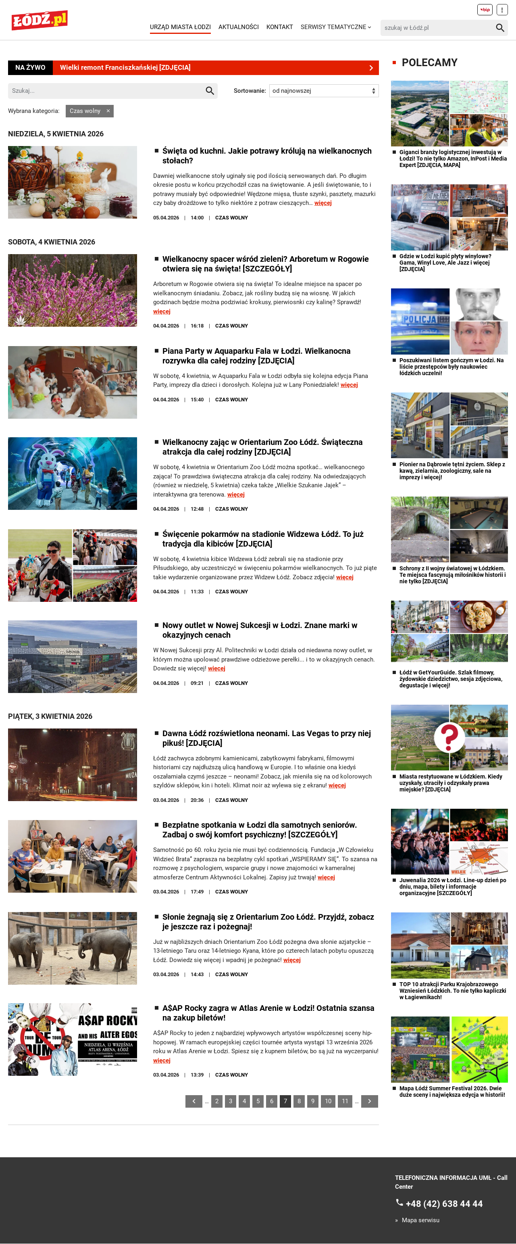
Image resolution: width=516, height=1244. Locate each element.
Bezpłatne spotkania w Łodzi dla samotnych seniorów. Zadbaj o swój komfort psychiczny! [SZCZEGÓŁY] (259, 830)
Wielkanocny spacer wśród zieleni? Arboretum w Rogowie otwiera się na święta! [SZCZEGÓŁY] (265, 264)
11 (345, 1101)
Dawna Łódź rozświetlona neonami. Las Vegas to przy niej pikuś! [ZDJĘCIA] (266, 738)
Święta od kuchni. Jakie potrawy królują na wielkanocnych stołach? (267, 155)
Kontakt (279, 27)
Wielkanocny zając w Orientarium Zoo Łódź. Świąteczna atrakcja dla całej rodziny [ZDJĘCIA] (262, 447)
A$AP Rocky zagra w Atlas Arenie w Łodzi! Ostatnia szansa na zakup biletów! (268, 1013)
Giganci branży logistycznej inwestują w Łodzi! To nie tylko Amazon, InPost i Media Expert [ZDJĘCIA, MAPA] (453, 158)
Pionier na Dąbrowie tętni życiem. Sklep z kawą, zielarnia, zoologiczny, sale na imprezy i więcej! (452, 470)
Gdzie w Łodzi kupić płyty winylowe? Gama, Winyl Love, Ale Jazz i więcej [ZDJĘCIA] (445, 262)
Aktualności (238, 27)
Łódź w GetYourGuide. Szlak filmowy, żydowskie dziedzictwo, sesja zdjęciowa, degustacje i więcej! (450, 679)
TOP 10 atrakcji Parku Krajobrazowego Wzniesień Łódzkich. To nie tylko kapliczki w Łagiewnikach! (452, 990)
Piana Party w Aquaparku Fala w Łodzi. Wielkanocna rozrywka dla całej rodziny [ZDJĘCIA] (256, 355)
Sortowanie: (250, 90)
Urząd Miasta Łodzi (180, 27)
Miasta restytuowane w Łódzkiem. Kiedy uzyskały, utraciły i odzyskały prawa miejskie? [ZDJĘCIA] (450, 783)
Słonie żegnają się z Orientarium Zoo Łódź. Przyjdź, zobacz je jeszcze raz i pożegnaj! (268, 921)
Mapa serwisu (420, 1221)
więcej (323, 203)
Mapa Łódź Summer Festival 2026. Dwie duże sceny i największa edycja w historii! (452, 1091)
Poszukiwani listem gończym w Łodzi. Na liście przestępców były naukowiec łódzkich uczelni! (451, 366)
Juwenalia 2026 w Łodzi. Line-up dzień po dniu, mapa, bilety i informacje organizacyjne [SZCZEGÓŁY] (452, 886)
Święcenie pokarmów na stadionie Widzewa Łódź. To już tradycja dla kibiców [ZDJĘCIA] (263, 539)
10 (328, 1101)
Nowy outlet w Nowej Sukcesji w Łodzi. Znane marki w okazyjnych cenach (260, 630)
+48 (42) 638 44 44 (444, 1204)
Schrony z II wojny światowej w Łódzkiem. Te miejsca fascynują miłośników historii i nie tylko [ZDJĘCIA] (452, 574)
